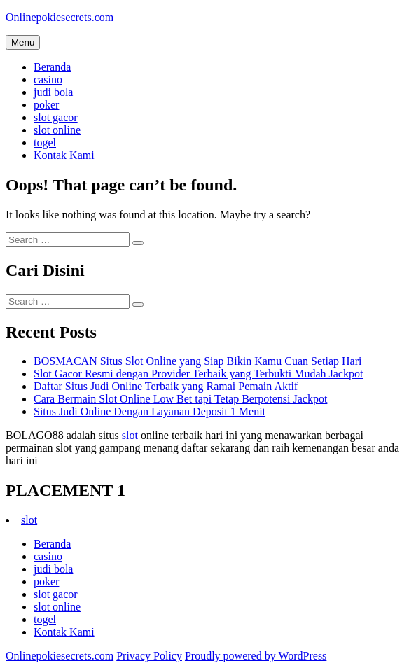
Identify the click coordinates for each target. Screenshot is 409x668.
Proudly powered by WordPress (255, 656)
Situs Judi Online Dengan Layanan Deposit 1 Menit (149, 411)
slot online (57, 130)
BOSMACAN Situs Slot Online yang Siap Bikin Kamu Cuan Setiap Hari (197, 361)
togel (45, 142)
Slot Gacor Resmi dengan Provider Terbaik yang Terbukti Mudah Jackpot (198, 374)
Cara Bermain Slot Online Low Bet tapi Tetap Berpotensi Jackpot (180, 399)
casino (48, 79)
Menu (22, 42)
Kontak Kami (64, 155)
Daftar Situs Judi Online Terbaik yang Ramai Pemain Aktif (166, 386)
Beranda (52, 67)
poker (46, 105)
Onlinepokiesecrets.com (59, 17)
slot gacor (56, 117)
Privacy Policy (149, 656)
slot (130, 435)
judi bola (53, 92)
